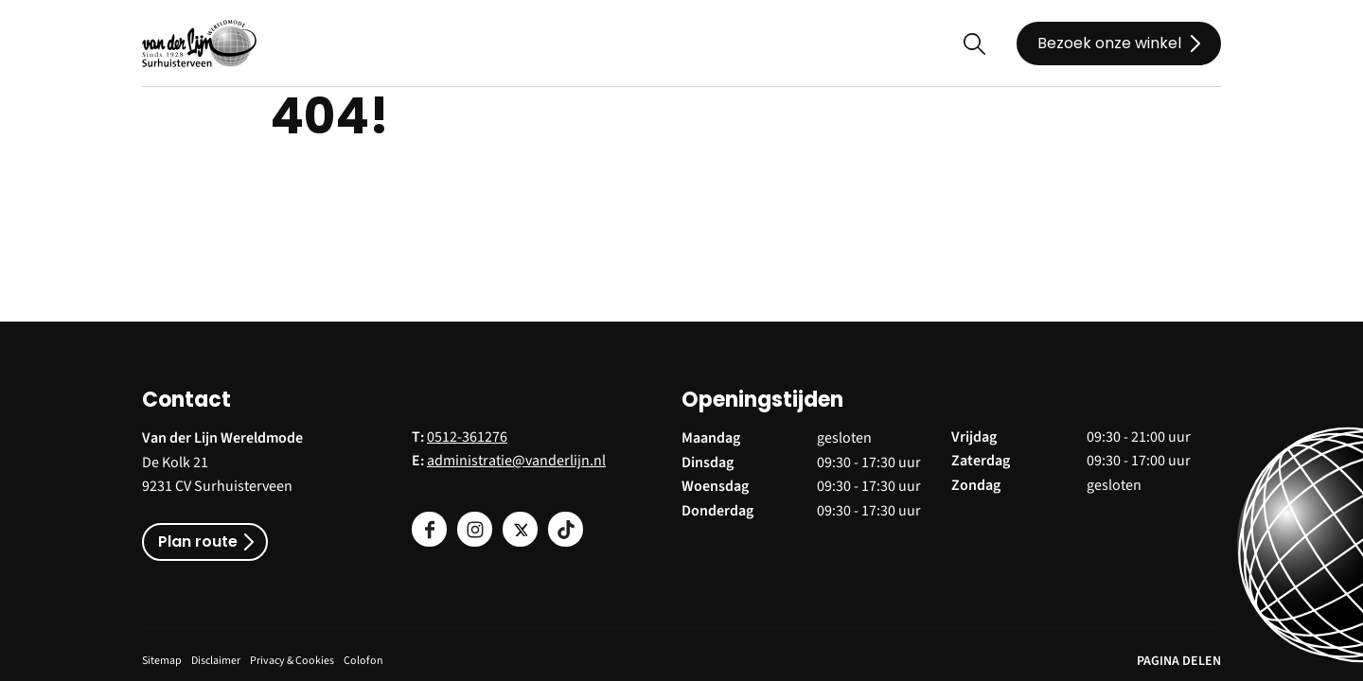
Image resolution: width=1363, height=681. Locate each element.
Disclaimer (215, 661)
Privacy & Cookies (292, 661)
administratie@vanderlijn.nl (516, 460)
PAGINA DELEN (1179, 661)
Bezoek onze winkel (1109, 43)
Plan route (198, 541)
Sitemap (162, 661)
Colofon (363, 661)
